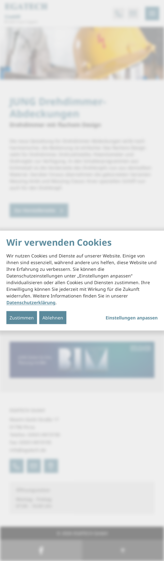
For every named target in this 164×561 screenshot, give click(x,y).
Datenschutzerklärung (31, 302)
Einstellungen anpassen (132, 318)
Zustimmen (22, 318)
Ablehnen (52, 318)
